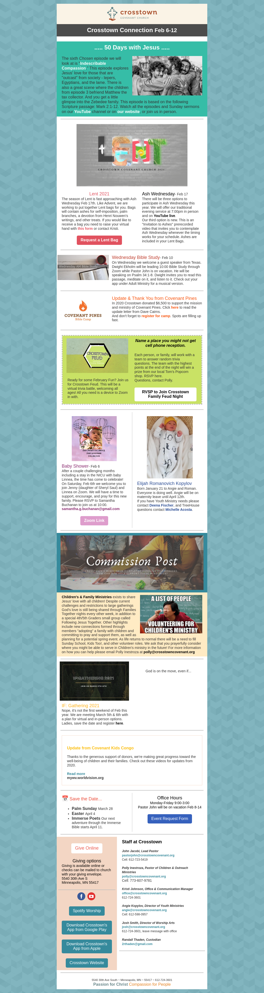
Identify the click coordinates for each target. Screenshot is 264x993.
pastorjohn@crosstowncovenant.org (148, 855)
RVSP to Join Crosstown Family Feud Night (165, 394)
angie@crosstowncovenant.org (144, 910)
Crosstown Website (87, 963)
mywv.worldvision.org (85, 778)
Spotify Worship (87, 911)
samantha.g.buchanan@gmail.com (91, 509)
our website (128, 111)
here (175, 307)
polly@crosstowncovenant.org (169, 652)
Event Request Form (169, 818)
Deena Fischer (162, 505)
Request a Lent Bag (99, 240)
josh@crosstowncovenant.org (143, 927)
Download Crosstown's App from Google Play (87, 927)
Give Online (87, 848)
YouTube (82, 111)
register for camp (156, 316)
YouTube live (164, 216)
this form (85, 229)
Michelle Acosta (178, 510)
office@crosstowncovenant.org (144, 893)
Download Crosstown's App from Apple (87, 946)
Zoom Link (94, 520)
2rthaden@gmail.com (137, 944)
